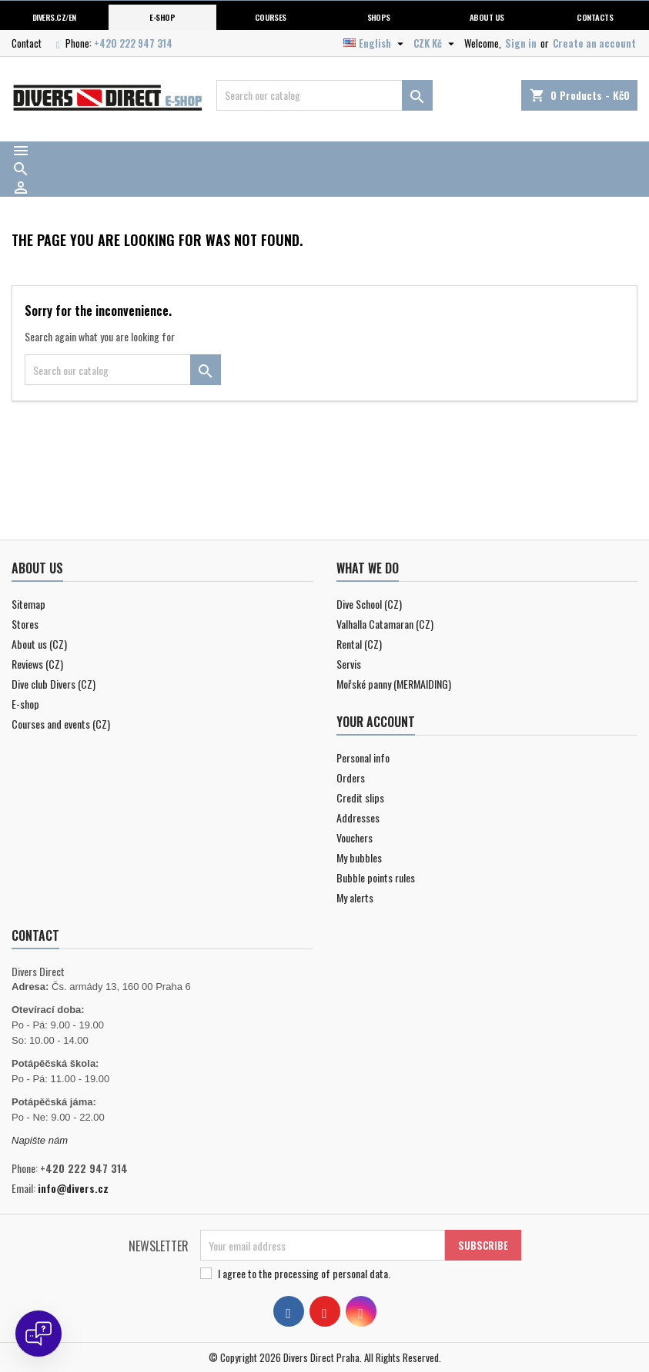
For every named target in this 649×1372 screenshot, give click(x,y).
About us (487, 17)
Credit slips (360, 797)
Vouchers (354, 837)
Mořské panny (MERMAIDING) (393, 684)
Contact (27, 43)
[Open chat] (38, 1334)
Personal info (363, 757)
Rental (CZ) (359, 644)
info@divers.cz (73, 1188)
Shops (378, 17)
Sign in (521, 43)
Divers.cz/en (54, 17)
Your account (375, 722)
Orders (350, 777)
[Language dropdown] (375, 43)
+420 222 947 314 (133, 43)
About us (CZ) (39, 644)
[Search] (324, 95)
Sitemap (28, 604)
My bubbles (359, 857)
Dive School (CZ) (369, 604)
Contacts (595, 17)
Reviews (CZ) (37, 664)
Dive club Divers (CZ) (53, 684)
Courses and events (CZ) (61, 724)
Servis (348, 664)
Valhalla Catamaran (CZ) (384, 624)
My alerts (354, 897)
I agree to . (304, 1274)
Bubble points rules (375, 877)
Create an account (594, 43)
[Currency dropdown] (435, 43)
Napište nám (40, 1140)
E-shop (162, 17)
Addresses (358, 817)
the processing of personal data (323, 1273)
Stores (25, 624)
